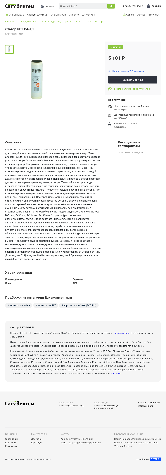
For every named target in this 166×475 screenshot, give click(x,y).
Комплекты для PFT (46, 305)
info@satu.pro (145, 406)
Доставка (36, 439)
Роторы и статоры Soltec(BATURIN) (79, 305)
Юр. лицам (36, 442)
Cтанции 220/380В (37, 15)
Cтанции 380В (58, 15)
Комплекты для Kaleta (19, 305)
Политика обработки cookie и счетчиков (136, 442)
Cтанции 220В (15, 15)
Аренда (141, 15)
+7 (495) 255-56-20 (132, 6)
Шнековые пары (95, 21)
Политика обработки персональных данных (137, 439)
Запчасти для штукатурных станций (61, 21)
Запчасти (74, 15)
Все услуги (154, 15)
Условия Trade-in (123, 446)
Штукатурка (88, 15)
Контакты (10, 442)
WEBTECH (155, 459)
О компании (11, 439)
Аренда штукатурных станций (77, 439)
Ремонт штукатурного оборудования (81, 442)
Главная (9, 21)
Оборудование (28, 21)
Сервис (128, 15)
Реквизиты (11, 446)
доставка (116, 373)
